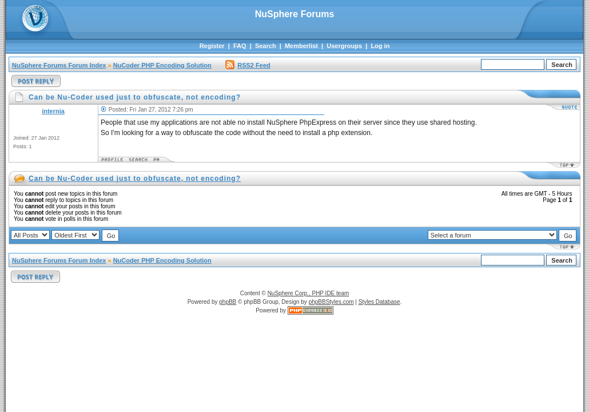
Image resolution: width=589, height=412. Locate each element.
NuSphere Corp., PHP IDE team (308, 293)
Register (212, 45)
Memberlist (301, 45)
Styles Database (379, 302)
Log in (380, 45)
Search (265, 45)
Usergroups (344, 45)
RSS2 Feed (247, 65)
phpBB (227, 302)
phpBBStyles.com (331, 302)
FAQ (239, 45)
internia (53, 111)
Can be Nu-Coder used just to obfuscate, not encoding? (135, 179)
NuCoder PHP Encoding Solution (162, 65)
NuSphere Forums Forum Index (59, 65)
